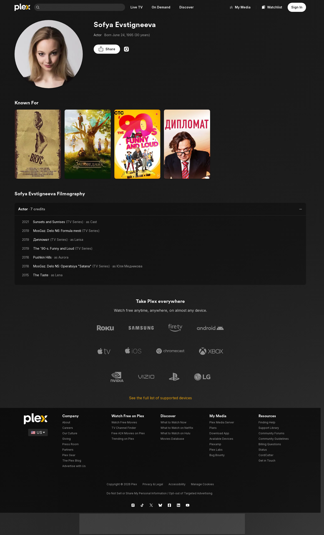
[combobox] (83, 7)
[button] (105, 49)
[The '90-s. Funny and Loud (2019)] (137, 144)
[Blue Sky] (160, 504)
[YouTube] (187, 504)
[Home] (22, 7)
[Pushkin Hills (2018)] (88, 144)
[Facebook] (169, 504)
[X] (151, 504)
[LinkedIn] (178, 504)
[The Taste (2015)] (38, 144)
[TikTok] (142, 504)
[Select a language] (38, 431)
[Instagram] (122, 49)
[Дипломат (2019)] (187, 144)
